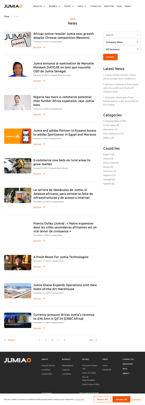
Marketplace (67, 365)
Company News (56, 41)
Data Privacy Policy (91, 384)
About (45, 359)
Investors (128, 364)
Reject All (102, 399)
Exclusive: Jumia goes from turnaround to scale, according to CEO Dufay (120, 101)
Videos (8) (108, 137)
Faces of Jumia (89, 372)
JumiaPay (66, 373)
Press (6, 16)
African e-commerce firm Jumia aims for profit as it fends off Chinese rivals (120, 88)
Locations (46, 369)
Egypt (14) (108, 154)
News (16, 16)
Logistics (66, 369)
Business (66, 359)
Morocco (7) (109, 171)
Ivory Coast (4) (111, 162)
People (85, 359)
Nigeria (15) (109, 175)
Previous (9, 340)
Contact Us (128, 359)
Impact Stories (48, 365)
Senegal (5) (109, 179)
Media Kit (106, 369)
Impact (126, 373)
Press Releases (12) (113, 133)
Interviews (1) (110, 129)
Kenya (65, 168)
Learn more (80, 399)
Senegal (67, 75)
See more (39, 47)
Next (93, 340)
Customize (136, 399)
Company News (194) (114, 121)
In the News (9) (111, 125)
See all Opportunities (88, 378)
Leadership (47, 373)
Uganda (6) (109, 183)
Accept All (121, 399)
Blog (125, 368)
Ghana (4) (108, 158)
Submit (110, 56)
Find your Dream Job (90, 367)
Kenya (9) (108, 166)
